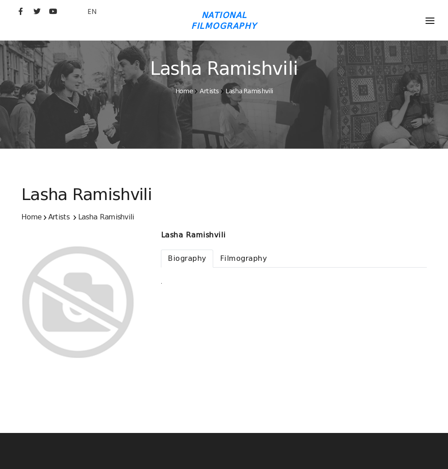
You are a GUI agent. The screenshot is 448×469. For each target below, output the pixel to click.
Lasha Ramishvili (249, 91)
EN (91, 11)
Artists (209, 91)
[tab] (187, 259)
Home (184, 91)
